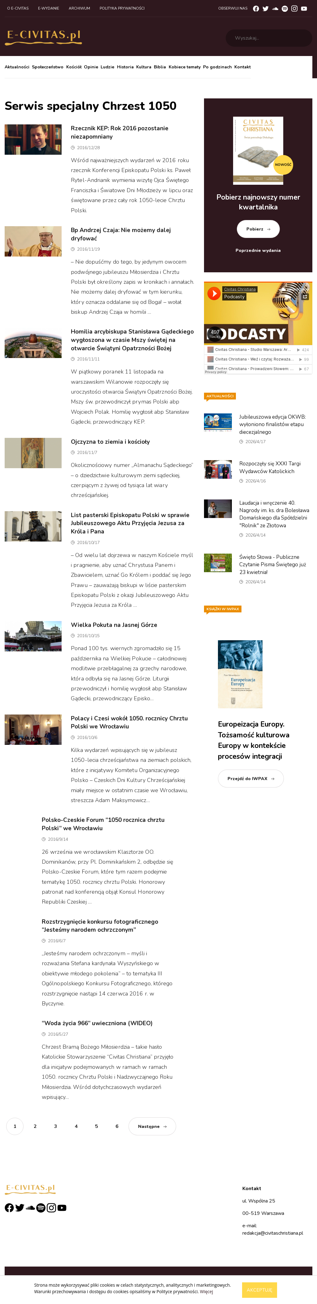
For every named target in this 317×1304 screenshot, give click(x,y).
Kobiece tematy (185, 67)
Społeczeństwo (47, 67)
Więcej (206, 1291)
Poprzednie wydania (258, 250)
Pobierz (254, 229)
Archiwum (79, 8)
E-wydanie (48, 8)
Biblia (160, 67)
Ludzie (107, 67)
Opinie (91, 67)
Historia (125, 67)
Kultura (143, 67)
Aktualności (17, 67)
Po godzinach (217, 67)
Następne (149, 1126)
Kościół (73, 67)
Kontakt (242, 67)
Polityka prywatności (122, 8)
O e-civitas (17, 8)
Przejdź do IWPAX (247, 779)
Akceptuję (259, 1290)
